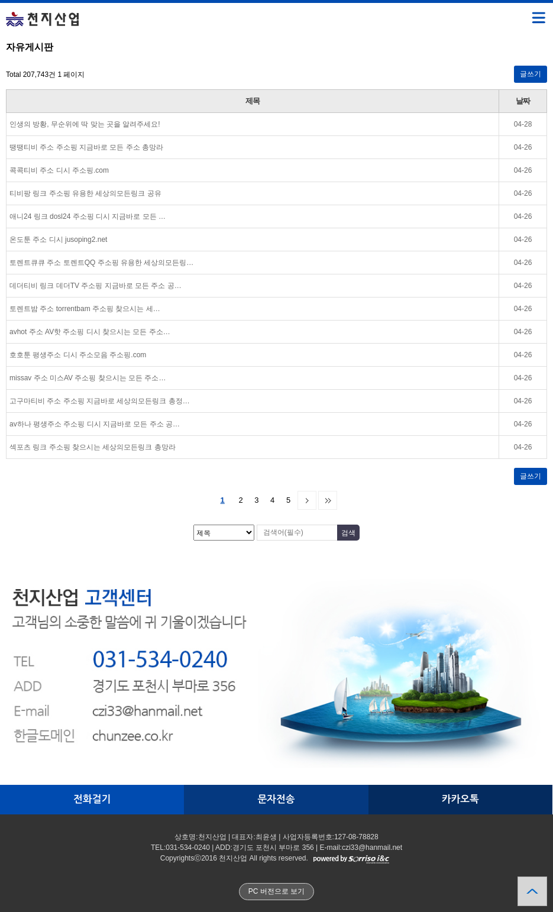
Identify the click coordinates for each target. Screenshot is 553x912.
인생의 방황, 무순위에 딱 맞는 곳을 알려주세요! (84, 124)
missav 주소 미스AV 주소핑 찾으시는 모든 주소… (87, 378)
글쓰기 (530, 74)
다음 (306, 500)
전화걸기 (92, 799)
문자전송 (276, 799)
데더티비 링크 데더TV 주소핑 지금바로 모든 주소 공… (95, 286)
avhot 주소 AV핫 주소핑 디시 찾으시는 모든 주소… (89, 332)
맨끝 (327, 500)
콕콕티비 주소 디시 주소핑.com (59, 170)
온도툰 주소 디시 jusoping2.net (58, 239)
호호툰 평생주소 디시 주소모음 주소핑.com (77, 355)
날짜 (522, 100)
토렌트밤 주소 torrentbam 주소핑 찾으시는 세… (84, 309)
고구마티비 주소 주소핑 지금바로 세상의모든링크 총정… (99, 401)
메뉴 (523, 12)
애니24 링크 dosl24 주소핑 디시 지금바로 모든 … (87, 216)
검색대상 (0, 41)
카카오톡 (460, 799)
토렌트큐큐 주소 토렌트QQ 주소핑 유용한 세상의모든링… (101, 262)
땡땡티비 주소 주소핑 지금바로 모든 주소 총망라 (86, 147)
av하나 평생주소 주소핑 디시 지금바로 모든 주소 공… (94, 424)
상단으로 (532, 891)
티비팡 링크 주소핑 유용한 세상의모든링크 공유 (85, 193)
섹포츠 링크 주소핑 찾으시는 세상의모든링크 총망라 (92, 447)
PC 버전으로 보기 (276, 891)
